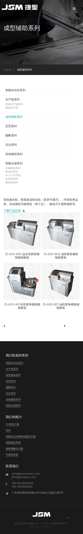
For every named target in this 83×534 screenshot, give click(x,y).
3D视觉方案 (12, 424)
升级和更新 (12, 454)
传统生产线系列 (14, 104)
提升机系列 (11, 178)
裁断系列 (11, 135)
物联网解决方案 (14, 448)
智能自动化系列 (15, 90)
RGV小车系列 (13, 175)
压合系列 (11, 145)
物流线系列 (11, 182)
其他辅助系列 (14, 154)
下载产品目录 (12, 210)
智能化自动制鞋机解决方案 (21, 436)
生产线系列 (12, 99)
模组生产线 (11, 107)
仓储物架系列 (12, 168)
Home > (10, 69)
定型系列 (11, 126)
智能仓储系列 (14, 163)
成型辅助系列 (14, 117)
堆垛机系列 (11, 171)
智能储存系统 (13, 442)
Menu (74, 8)
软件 (8, 430)
